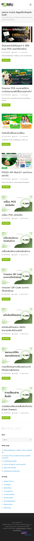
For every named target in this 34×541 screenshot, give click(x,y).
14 (17, 428)
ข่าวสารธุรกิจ (24, 52)
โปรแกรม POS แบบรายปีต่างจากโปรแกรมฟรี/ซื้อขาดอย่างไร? (17, 90)
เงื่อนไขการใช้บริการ (21, 528)
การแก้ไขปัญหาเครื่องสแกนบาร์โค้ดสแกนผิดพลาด (16, 368)
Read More (6, 60)
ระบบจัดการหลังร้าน (9, 494)
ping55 (15, 218)
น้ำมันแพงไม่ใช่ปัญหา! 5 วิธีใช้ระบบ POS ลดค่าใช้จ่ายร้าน (15, 47)
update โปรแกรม (9, 481)
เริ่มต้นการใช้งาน (8, 504)
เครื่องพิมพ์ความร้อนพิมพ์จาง (16, 251)
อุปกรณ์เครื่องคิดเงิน (9, 501)
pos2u (15, 52)
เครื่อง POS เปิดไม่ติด (12, 215)
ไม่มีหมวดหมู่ (7, 508)
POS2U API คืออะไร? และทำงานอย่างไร (15, 464)
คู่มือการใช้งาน (24, 218)
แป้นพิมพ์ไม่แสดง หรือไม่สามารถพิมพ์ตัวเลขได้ (13, 328)
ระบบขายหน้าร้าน (8, 491)
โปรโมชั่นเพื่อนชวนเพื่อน (13, 133)
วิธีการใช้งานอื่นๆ (8, 498)
